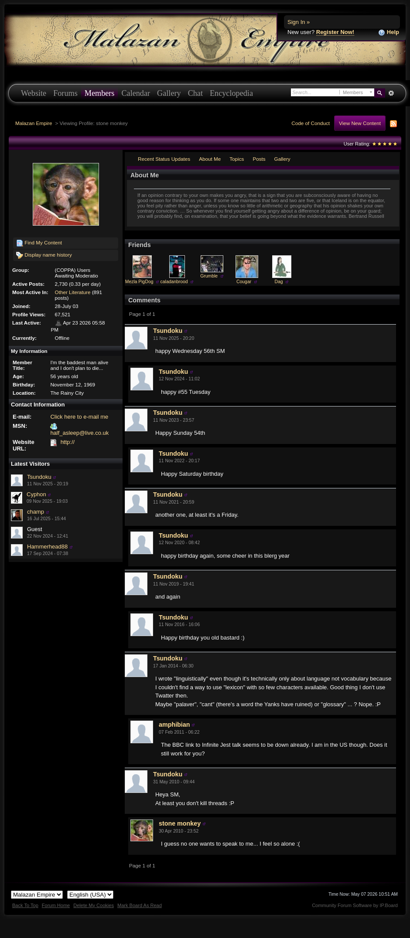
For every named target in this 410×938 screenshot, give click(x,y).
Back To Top (25, 905)
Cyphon (36, 494)
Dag (279, 281)
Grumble (209, 276)
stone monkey (180, 823)
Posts (259, 159)
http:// (68, 442)
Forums (65, 93)
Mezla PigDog (139, 281)
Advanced (391, 93)
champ (35, 511)
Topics (236, 159)
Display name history (44, 255)
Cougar (243, 281)
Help (388, 32)
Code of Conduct (310, 123)
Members (100, 93)
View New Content (360, 123)
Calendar (135, 93)
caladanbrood (174, 281)
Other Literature (73, 292)
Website (33, 93)
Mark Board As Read (139, 905)
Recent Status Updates (164, 159)
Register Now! (335, 32)
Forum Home (56, 905)
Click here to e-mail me (79, 416)
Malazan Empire (33, 123)
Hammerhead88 (47, 546)
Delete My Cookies (93, 905)
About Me (210, 159)
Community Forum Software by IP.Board (355, 905)
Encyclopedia (231, 93)
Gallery (169, 93)
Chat (195, 93)
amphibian (174, 724)
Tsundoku (39, 477)
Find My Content (39, 243)
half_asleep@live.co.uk (79, 433)
